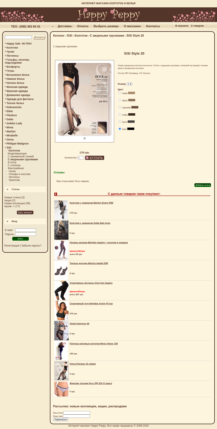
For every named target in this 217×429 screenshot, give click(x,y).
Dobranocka (14, 107)
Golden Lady (14, 123)
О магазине (132, 26)
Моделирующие (17, 153)
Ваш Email (58, 413)
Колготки (12, 47)
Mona (10, 127)
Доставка (64, 26)
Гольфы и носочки (19, 174)
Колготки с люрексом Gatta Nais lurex (90, 223)
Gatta (10, 119)
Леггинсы (13, 55)
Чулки (10, 51)
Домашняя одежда (18, 95)
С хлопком (14, 165)
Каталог (59, 35)
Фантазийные (16, 168)
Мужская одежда (17, 91)
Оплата (82, 26)
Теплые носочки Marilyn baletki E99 (89, 263)
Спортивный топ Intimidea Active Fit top (91, 303)
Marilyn (11, 131)
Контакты (153, 26)
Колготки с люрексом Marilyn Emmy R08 (91, 203)
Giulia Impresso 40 (79, 323)
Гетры (10, 70)
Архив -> (9, 206)
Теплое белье (15, 103)
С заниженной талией (21, 156)
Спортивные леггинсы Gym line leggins (91, 283)
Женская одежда (17, 86)
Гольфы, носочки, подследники (17, 61)
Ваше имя (58, 416)
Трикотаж (14, 179)
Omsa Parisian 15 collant (83, 364)
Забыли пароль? (31, 245)
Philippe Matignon (18, 143)
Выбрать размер (106, 26)
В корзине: (182, 25)
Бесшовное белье (18, 74)
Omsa (10, 139)
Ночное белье (15, 82)
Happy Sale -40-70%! (19, 43)
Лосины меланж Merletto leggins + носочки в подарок (99, 242)
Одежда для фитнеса (20, 99)
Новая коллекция (14, 203)
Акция (8, 200)
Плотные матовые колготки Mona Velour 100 (94, 343)
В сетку (12, 162)
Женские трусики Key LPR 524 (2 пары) (91, 383)
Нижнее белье (16, 78)
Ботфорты (13, 66)
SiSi (69, 35)
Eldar (10, 111)
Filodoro (12, 115)
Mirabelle (12, 135)
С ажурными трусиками (107, 35)
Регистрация (11, 245)
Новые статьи (12, 197)
